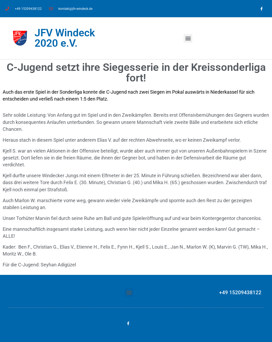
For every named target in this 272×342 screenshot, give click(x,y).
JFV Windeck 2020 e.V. (65, 38)
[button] (188, 38)
